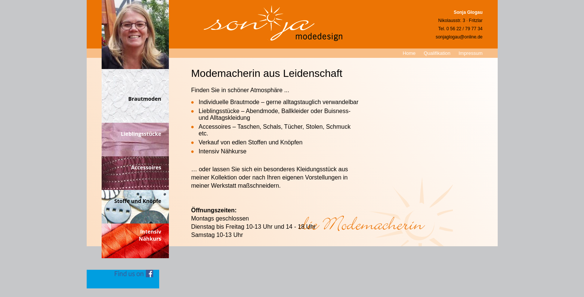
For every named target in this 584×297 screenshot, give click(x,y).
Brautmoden (144, 98)
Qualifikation (437, 53)
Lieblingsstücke (141, 133)
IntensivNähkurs (150, 235)
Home (409, 53)
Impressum (470, 53)
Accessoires (146, 167)
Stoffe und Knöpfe (137, 200)
